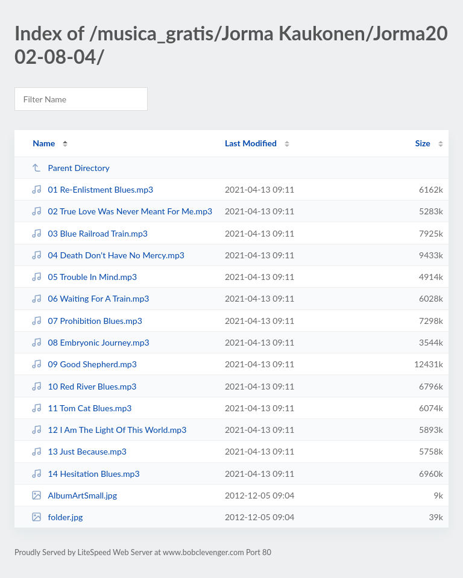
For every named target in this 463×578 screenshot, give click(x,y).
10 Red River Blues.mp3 (83, 386)
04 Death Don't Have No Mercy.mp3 (107, 255)
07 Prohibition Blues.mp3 (86, 320)
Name (44, 143)
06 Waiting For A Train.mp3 (90, 298)
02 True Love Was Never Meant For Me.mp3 (121, 211)
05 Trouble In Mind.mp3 (84, 277)
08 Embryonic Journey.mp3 (90, 342)
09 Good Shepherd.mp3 (84, 364)
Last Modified (251, 143)
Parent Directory (70, 168)
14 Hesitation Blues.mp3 (85, 473)
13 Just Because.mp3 (79, 451)
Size (422, 143)
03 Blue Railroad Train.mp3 (89, 233)
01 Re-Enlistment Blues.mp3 (92, 189)
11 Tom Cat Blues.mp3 (81, 408)
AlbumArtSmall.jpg (74, 495)
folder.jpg (57, 517)
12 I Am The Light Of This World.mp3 (108, 429)
